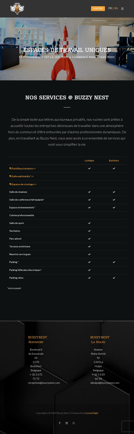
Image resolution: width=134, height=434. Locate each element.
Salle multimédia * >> (21, 176)
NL (116, 8)
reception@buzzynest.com (44, 382)
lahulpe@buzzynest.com (104, 382)
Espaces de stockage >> (23, 184)
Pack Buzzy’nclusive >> (22, 168)
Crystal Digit (91, 412)
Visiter (97, 9)
